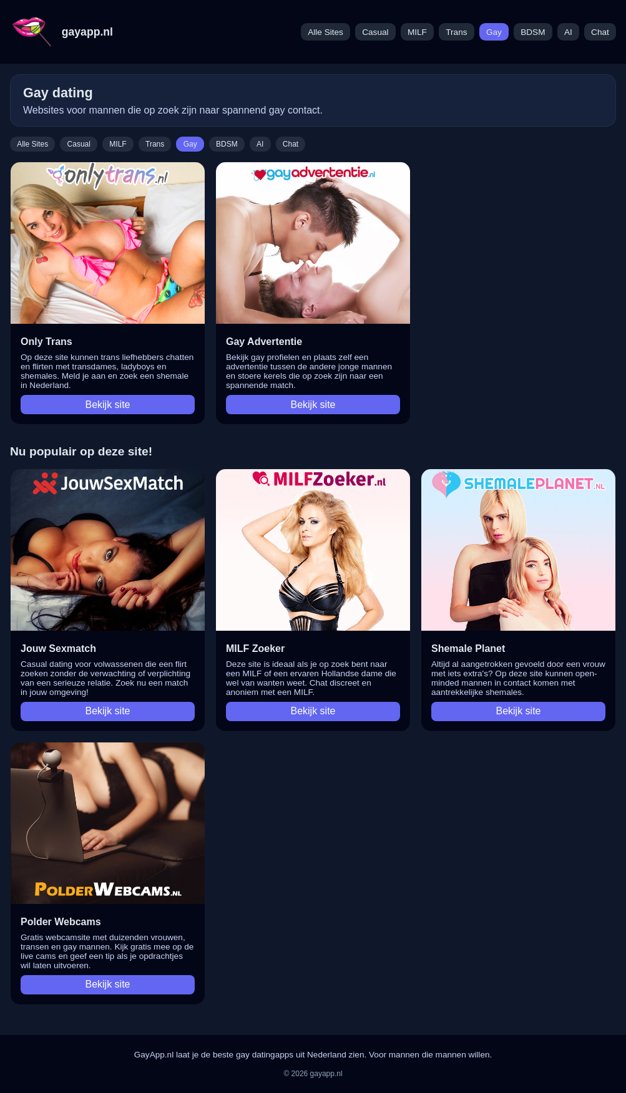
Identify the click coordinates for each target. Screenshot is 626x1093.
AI (568, 32)
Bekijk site (107, 404)
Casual (375, 32)
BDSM (533, 32)
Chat (600, 32)
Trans (456, 32)
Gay (494, 32)
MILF (417, 32)
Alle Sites (325, 32)
